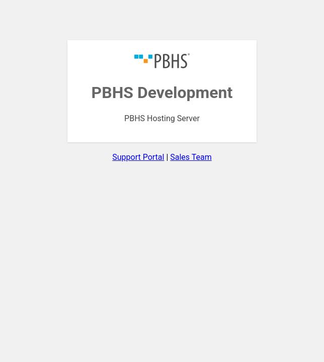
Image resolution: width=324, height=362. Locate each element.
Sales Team (190, 157)
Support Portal (138, 157)
